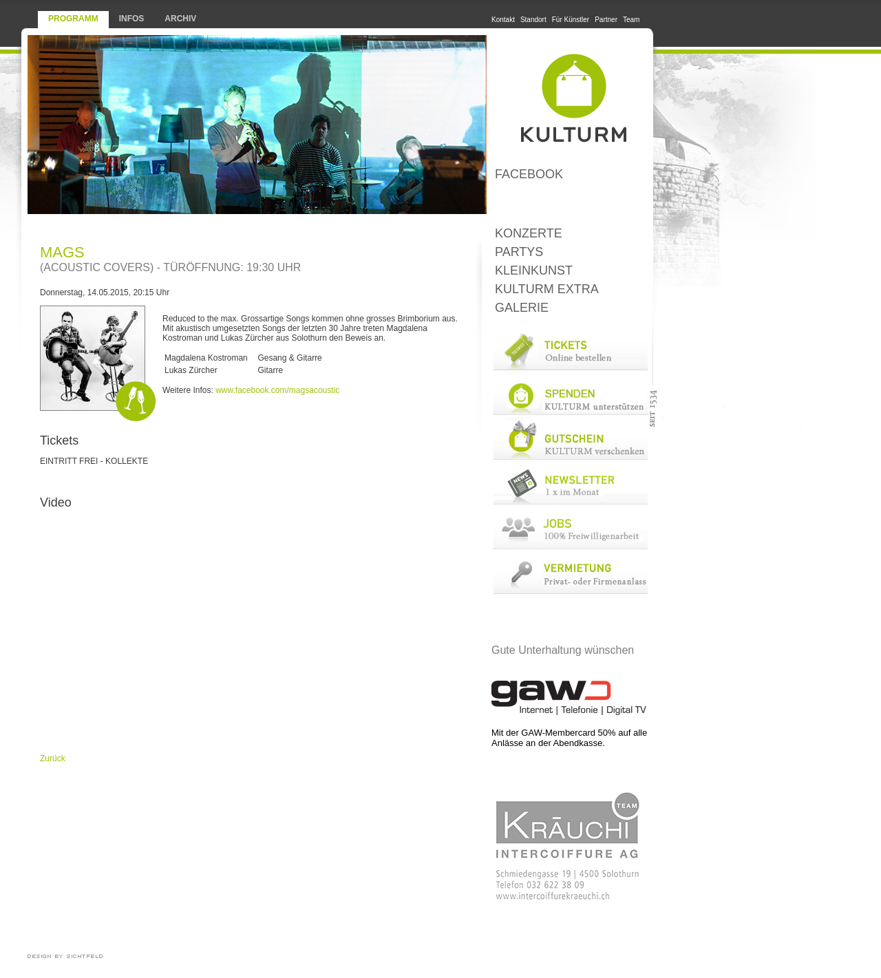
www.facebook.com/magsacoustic (277, 390)
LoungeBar (570, 204)
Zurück (52, 758)
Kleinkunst (534, 270)
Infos (132, 18)
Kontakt (503, 19)
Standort (533, 19)
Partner (606, 19)
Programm (73, 18)
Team (631, 19)
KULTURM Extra (547, 289)
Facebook (529, 174)
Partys (519, 252)
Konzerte (528, 233)
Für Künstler (570, 19)
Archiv (180, 18)
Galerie (522, 308)
